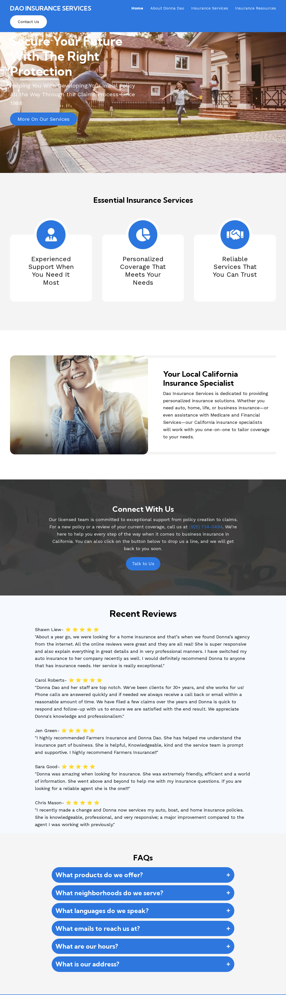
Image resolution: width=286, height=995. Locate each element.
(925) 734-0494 (206, 526)
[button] (43, 119)
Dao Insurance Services (50, 8)
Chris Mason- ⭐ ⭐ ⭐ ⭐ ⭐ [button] (67, 802)
